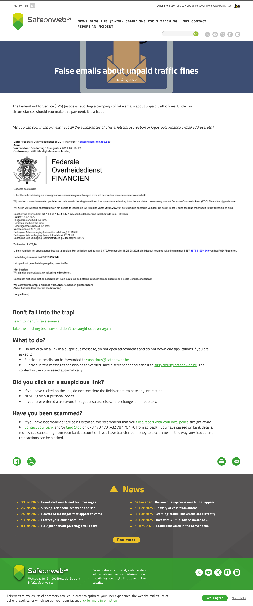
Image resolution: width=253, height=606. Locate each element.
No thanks (239, 598)
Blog (94, 21)
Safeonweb (42, 21)
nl (15, 5)
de (27, 5)
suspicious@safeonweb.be (107, 359)
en (33, 5)
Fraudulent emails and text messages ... (70, 502)
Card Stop (73, 427)
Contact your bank (39, 427)
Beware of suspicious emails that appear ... (186, 502)
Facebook (230, 34)
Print (221, 461)
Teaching (168, 21)
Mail (236, 461)
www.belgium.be (222, 5)
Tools (153, 21)
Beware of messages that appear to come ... (73, 514)
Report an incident (95, 26)
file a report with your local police (162, 422)
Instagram (237, 34)
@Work (117, 21)
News (82, 21)
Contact (198, 21)
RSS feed (207, 34)
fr (21, 5)
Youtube (215, 34)
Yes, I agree (215, 597)
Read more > (126, 539)
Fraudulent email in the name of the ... (184, 526)
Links (184, 21)
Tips (104, 21)
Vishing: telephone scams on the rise (68, 508)
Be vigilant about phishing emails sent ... (71, 526)
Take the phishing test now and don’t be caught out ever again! (62, 328)
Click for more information (98, 600)
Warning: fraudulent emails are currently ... (187, 514)
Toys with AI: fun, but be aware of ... (182, 519)
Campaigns (136, 21)
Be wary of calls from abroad (177, 508)
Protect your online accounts (62, 519)
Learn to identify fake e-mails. (36, 321)
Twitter (31, 461)
